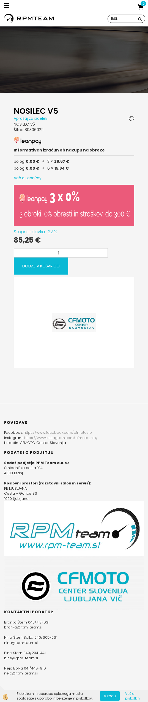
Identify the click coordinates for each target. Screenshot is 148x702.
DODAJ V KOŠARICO (41, 266)
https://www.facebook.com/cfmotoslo (58, 432)
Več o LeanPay (28, 178)
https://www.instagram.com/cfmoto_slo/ (61, 437)
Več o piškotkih (132, 696)
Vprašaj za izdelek (30, 118)
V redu (110, 696)
